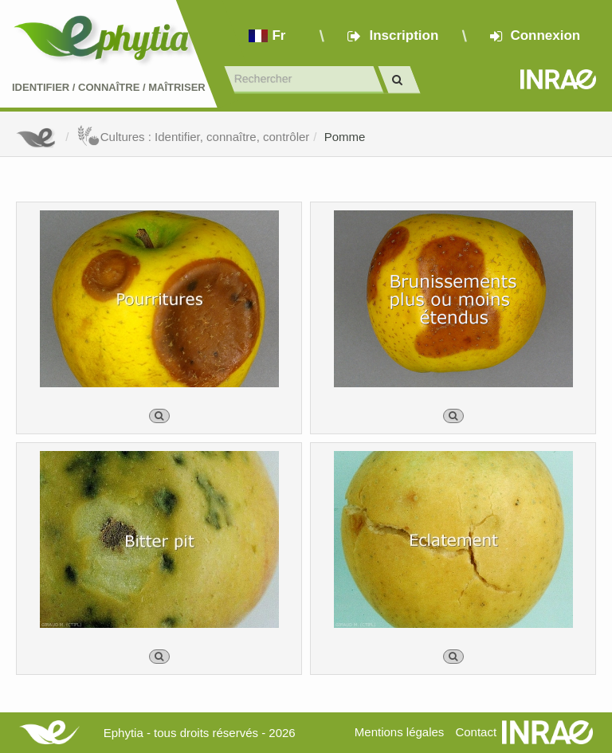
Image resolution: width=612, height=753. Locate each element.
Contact (475, 732)
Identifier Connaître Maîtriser (109, 87)
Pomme (345, 136)
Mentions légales (400, 732)
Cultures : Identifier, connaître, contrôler (193, 136)
